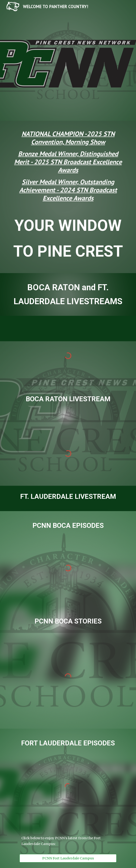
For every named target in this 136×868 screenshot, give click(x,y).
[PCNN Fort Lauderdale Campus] (68, 858)
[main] (68, 167)
